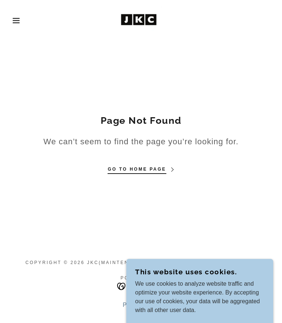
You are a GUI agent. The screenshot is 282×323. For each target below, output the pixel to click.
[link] (141, 20)
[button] (14, 20)
